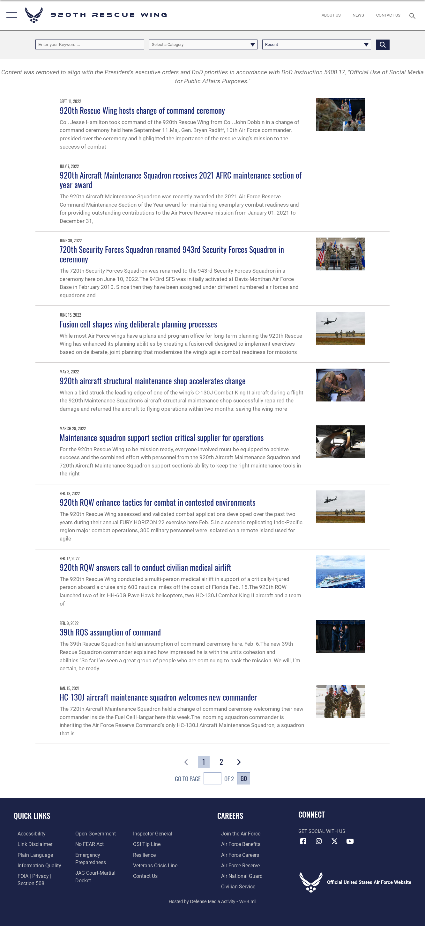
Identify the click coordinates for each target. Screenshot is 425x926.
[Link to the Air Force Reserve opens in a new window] (236, 864)
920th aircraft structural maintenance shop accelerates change (153, 380)
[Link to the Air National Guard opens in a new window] (237, 875)
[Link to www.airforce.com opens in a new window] (236, 833)
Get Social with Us (321, 831)
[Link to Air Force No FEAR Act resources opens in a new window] (88, 844)
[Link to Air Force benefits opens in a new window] (236, 844)
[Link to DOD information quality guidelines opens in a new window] (34, 864)
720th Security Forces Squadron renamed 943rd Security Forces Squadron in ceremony (172, 254)
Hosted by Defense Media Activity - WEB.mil (213, 899)
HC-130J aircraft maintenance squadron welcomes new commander (158, 697)
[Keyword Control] (89, 44)
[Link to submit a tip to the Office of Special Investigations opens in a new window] (147, 844)
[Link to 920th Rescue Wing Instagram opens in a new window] (319, 841)
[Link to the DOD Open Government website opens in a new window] (93, 833)
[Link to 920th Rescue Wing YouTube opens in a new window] (350, 841)
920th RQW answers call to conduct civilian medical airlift (145, 567)
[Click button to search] (383, 44)
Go (244, 778)
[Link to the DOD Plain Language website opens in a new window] (30, 854)
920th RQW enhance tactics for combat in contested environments (157, 502)
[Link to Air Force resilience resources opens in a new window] (145, 854)
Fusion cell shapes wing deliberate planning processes (138, 324)
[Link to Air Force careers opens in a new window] (236, 854)
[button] (10, 15)
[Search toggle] (413, 15)
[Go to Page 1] (204, 762)
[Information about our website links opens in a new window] (30, 844)
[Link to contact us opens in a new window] (146, 875)
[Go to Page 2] (221, 762)
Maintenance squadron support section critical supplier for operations (162, 437)
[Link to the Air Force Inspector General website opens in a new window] (153, 833)
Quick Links (32, 815)
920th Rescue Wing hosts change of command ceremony (142, 110)
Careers (230, 815)
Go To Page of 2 (204, 779)
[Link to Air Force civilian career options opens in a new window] (233, 885)
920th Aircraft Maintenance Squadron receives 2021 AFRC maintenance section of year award (181, 179)
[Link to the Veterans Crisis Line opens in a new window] (155, 864)
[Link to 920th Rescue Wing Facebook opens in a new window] (303, 841)
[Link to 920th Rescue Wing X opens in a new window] (334, 841)
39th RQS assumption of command (110, 632)
